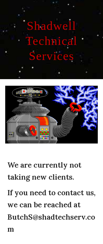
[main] (51, 39)
